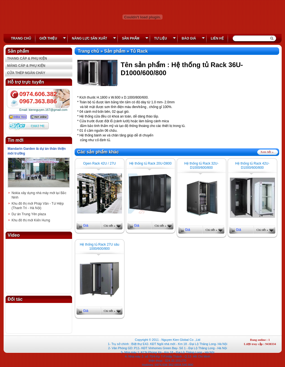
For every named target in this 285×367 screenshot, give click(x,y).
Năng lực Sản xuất (94, 38)
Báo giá (193, 38)
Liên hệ (217, 38)
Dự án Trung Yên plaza (28, 214)
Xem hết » (267, 151)
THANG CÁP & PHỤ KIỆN (27, 58)
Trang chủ (21, 38)
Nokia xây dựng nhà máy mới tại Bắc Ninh (38, 195)
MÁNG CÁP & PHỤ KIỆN (26, 66)
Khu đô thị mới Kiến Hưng (30, 220)
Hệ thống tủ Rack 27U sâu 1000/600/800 (99, 247)
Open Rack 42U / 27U (99, 163)
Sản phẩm (135, 38)
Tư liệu (165, 38)
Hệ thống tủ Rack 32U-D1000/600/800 (201, 166)
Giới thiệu (53, 38)
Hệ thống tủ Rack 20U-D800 (150, 163)
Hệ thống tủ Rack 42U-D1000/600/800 (252, 166)
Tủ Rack (139, 51)
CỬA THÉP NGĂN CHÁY (26, 73)
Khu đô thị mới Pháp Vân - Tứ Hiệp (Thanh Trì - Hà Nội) (37, 206)
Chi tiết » (109, 225)
